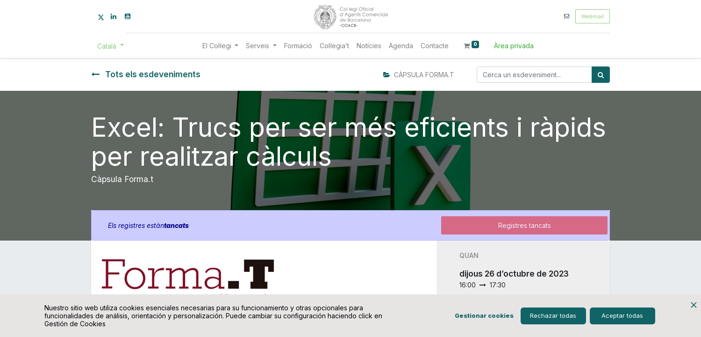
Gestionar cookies (484, 315)
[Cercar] (601, 74)
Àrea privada (514, 46)
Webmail (592, 16)
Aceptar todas (622, 315)
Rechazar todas (553, 315)
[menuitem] (298, 45)
